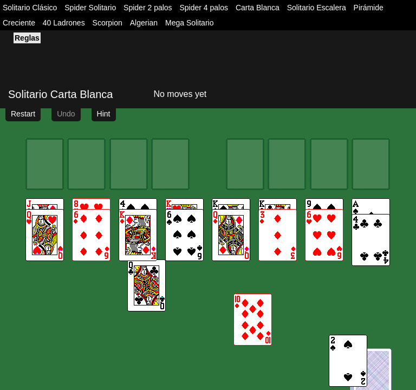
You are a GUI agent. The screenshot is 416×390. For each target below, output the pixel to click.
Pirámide (369, 7)
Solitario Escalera (316, 7)
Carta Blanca (258, 7)
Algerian (144, 22)
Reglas (27, 38)
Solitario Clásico (30, 7)
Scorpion (107, 22)
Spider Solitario (90, 7)
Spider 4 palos (204, 7)
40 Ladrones (64, 22)
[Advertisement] (127, 57)
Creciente (19, 22)
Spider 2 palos (147, 7)
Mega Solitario (189, 22)
